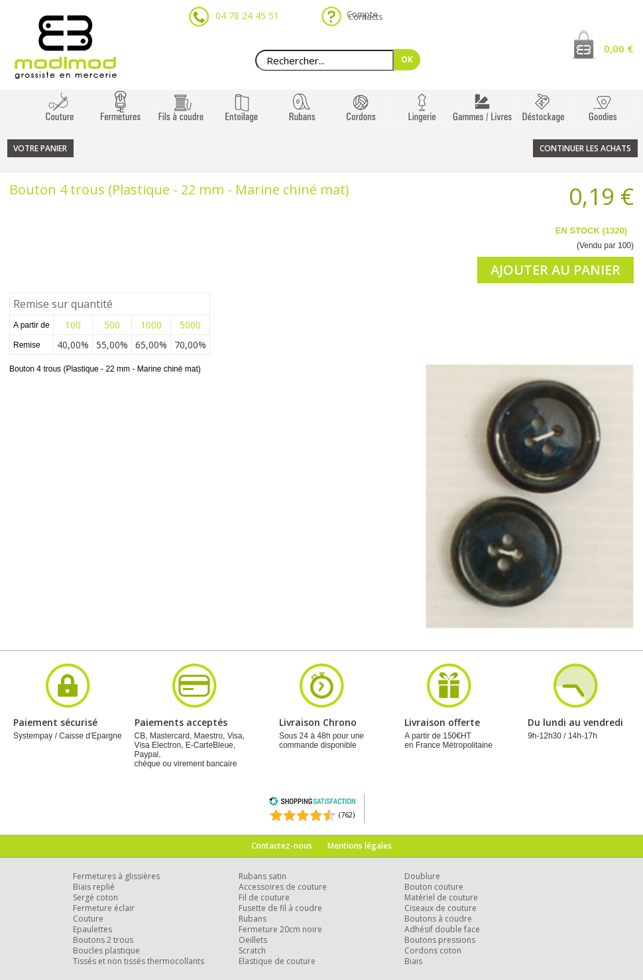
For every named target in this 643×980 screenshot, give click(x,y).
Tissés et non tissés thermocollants (138, 961)
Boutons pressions (439, 939)
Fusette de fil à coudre (280, 908)
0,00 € (618, 48)
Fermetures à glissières (116, 876)
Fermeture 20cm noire (280, 929)
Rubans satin (262, 876)
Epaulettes (92, 929)
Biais (413, 961)
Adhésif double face (442, 929)
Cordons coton (432, 950)
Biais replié (94, 886)
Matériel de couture (441, 897)
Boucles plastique (106, 950)
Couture (88, 918)
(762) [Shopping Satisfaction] (347, 814)
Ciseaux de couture (440, 908)
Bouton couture (433, 886)
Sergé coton (95, 897)
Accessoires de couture (283, 886)
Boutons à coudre (438, 918)
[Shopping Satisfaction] (312, 803)
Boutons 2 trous (103, 939)
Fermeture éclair (104, 908)
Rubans (252, 918)
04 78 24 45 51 (247, 15)
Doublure (422, 876)
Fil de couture (264, 897)
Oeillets (253, 939)
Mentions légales (359, 845)
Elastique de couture (277, 961)
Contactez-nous (281, 845)
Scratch (252, 950)
